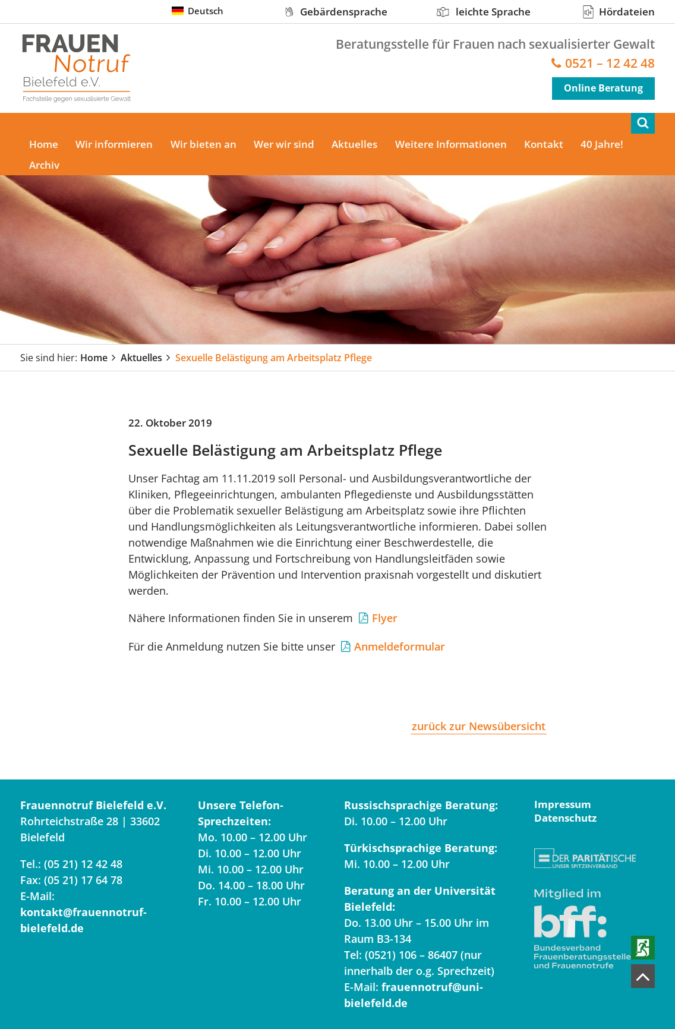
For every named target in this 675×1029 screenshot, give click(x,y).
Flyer (385, 618)
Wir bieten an (204, 144)
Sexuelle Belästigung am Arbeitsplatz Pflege (273, 357)
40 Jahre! (604, 144)
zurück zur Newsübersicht (478, 726)
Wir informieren (114, 144)
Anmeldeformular (399, 646)
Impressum (562, 804)
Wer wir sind (285, 144)
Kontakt (546, 144)
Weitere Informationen (453, 144)
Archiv (44, 165)
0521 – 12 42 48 (610, 63)
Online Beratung (603, 87)
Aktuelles (356, 144)
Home (43, 144)
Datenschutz (565, 818)
